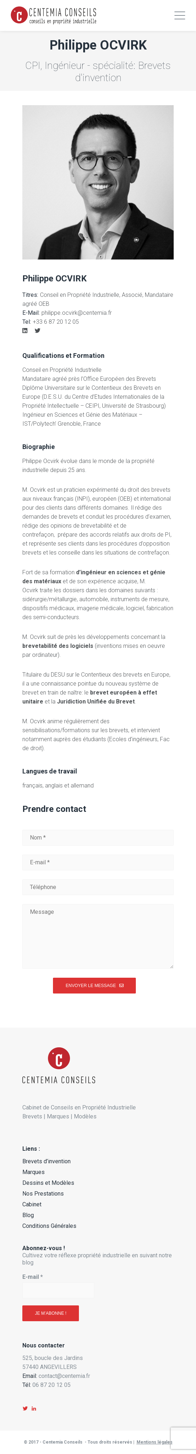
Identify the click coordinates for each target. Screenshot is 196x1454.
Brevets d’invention (46, 1161)
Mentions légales (155, 1442)
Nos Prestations (43, 1193)
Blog (28, 1215)
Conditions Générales (49, 1225)
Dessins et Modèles (48, 1182)
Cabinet (31, 1204)
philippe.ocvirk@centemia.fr (76, 312)
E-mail (32, 1276)
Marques (33, 1172)
